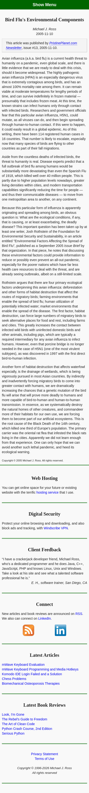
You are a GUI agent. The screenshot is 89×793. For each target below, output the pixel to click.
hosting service (48, 492)
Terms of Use (44, 759)
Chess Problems (14, 679)
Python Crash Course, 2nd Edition (27, 729)
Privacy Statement (44, 754)
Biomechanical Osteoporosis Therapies (31, 683)
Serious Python (13, 733)
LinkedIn (44, 618)
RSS (78, 614)
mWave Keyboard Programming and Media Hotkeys (40, 669)
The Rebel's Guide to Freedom (24, 719)
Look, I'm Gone (13, 714)
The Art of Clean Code (18, 724)
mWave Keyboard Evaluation (23, 664)
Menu (50, 4)
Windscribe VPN (56, 528)
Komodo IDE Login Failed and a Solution (32, 674)
